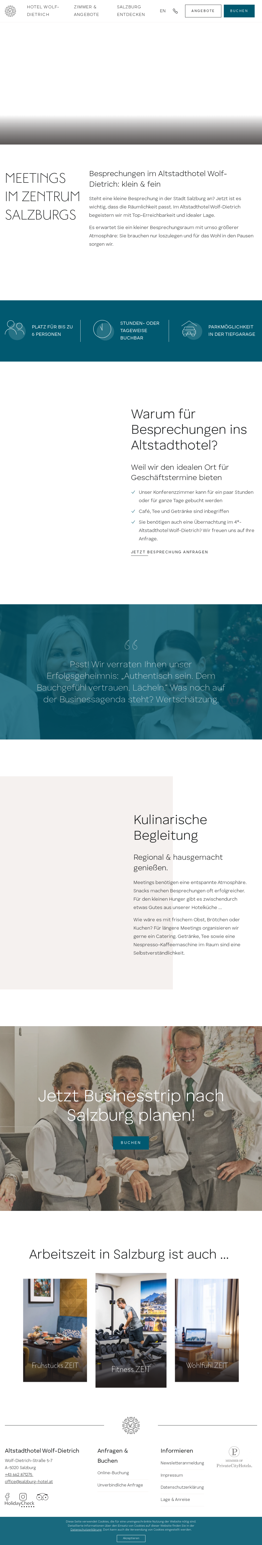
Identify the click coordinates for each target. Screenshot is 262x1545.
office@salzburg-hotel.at (29, 1482)
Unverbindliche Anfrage (120, 1486)
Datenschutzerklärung (182, 1488)
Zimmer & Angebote (86, 11)
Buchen (239, 11)
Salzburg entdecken (131, 11)
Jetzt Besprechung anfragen (172, 574)
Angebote (203, 11)
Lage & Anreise (175, 1500)
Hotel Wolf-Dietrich (43, 11)
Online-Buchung (113, 1473)
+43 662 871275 (19, 1475)
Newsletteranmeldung (182, 1463)
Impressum (172, 1475)
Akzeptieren (131, 1538)
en (163, 11)
